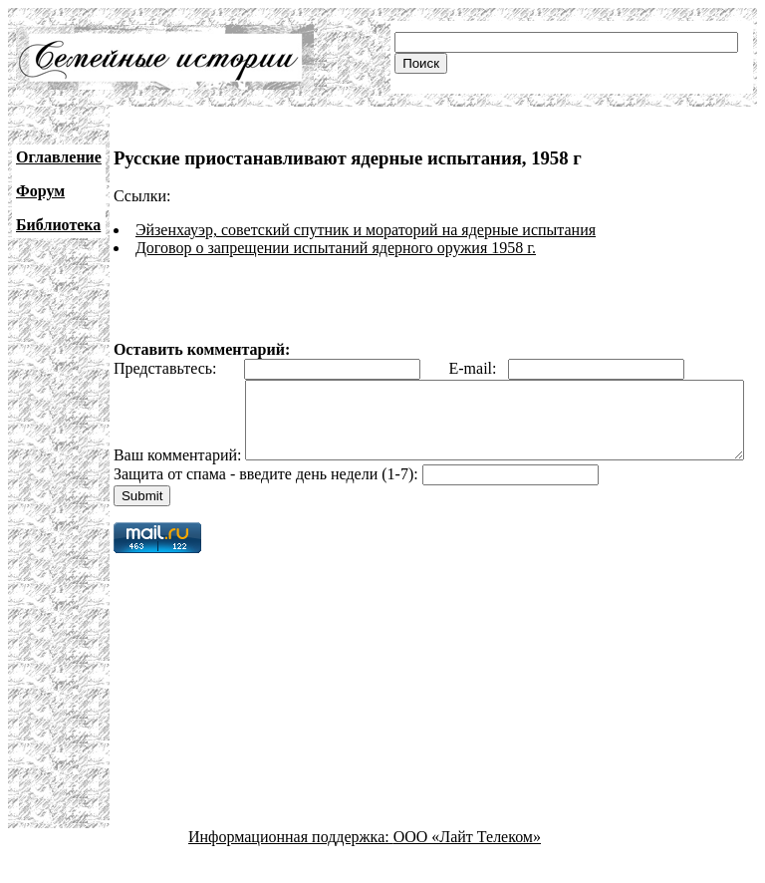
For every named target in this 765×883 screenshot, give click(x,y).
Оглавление (59, 156)
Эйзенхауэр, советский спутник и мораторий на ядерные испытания (365, 229)
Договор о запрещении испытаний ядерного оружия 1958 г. (335, 247)
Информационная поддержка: (290, 865)
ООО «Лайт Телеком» (467, 865)
